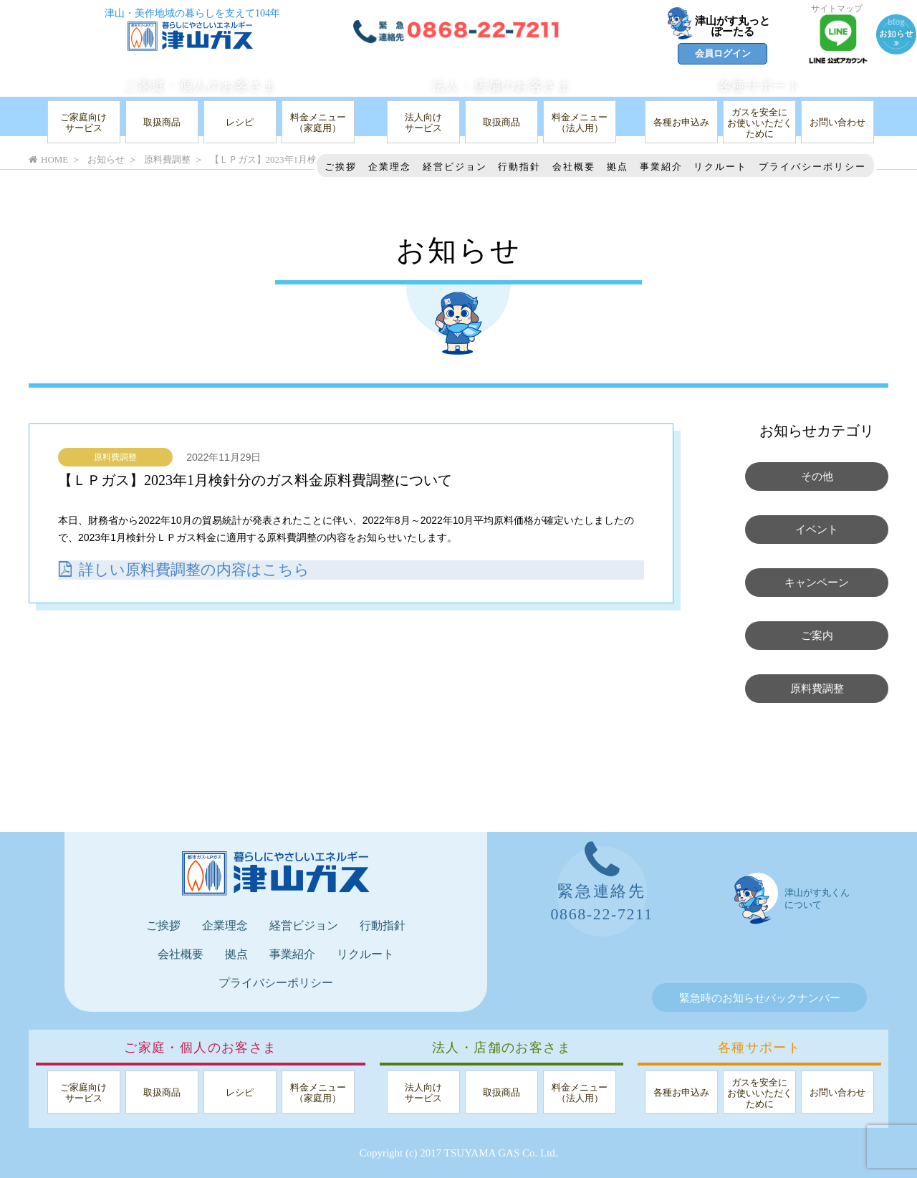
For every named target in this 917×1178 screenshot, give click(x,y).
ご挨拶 (341, 166)
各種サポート (759, 86)
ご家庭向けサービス (83, 122)
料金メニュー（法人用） (580, 122)
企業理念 (389, 166)
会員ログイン (723, 53)
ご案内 (817, 635)
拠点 (617, 166)
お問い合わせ (837, 122)
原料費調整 (115, 457)
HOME (48, 159)
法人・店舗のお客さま (501, 86)
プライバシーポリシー (812, 166)
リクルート (720, 166)
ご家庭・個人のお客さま (200, 86)
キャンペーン (816, 582)
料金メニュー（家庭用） (318, 122)
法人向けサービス (423, 122)
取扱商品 (162, 122)
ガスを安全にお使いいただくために (759, 123)
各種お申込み (681, 122)
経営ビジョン (455, 166)
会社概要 (573, 166)
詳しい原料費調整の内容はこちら (189, 569)
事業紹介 (661, 166)
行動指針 (519, 166)
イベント (816, 529)
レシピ (240, 122)
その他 (817, 476)
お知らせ (106, 159)
